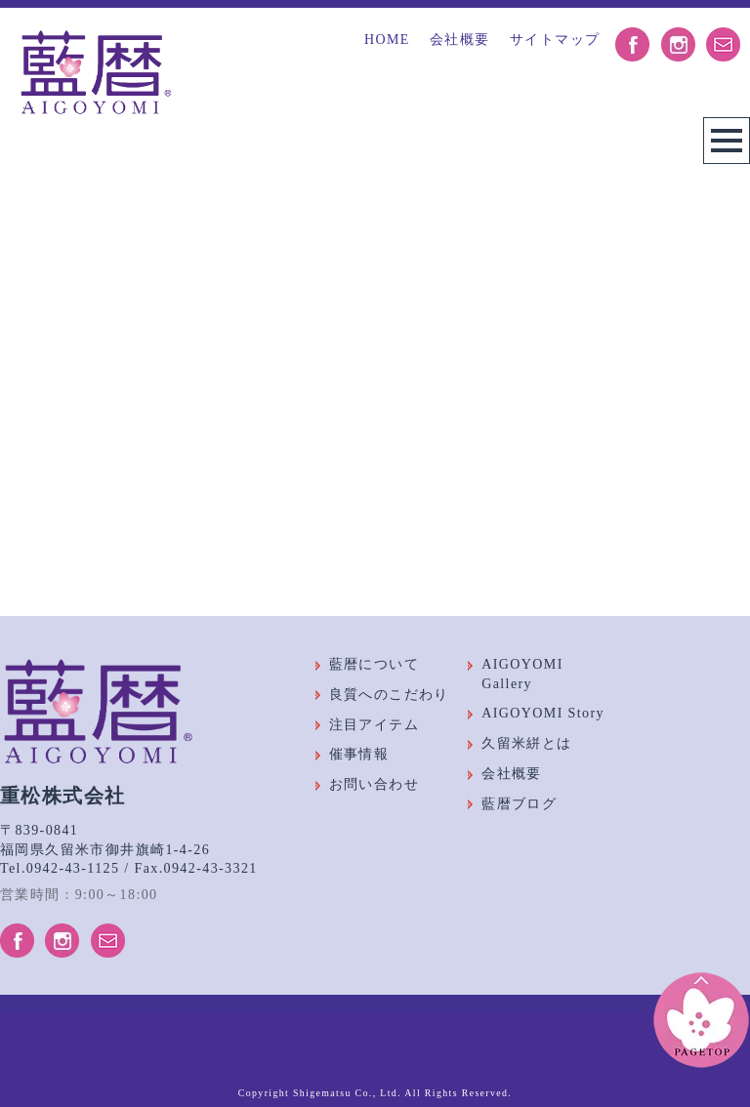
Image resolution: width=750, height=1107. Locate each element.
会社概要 (460, 39)
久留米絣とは (526, 743)
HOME (387, 39)
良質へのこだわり (389, 694)
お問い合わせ (374, 784)
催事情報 (359, 754)
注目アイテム (374, 725)
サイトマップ (555, 39)
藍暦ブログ (519, 804)
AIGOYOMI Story (542, 713)
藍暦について (374, 664)
